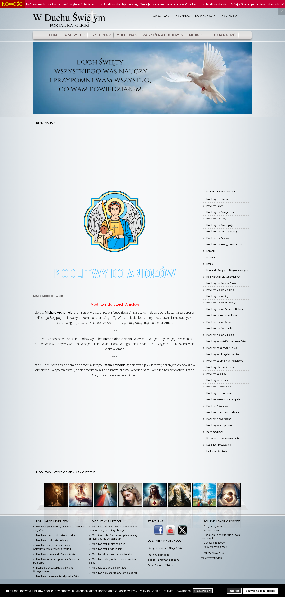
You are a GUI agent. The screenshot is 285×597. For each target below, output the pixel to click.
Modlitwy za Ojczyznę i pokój (222, 348)
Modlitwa (125, 35)
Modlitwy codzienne (217, 199)
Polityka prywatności (214, 526)
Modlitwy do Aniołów (218, 238)
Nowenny (211, 257)
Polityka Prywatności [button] (177, 590)
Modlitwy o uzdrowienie (219, 393)
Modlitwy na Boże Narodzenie (223, 412)
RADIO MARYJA (182, 16)
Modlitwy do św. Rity (217, 296)
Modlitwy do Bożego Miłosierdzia (224, 244)
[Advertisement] (142, 154)
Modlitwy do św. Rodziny (220, 322)
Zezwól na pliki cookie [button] (260, 590)
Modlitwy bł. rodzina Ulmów (221, 315)
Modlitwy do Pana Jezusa (220, 212)
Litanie (210, 264)
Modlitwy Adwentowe (218, 406)
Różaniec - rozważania (218, 444)
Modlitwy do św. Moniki (219, 328)
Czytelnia (99, 35)
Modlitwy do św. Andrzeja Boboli (224, 309)
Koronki (210, 251)
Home (54, 35)
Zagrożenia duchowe (161, 35)
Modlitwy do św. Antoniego (221, 302)
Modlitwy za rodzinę (217, 380)
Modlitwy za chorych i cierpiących (224, 354)
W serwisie (73, 35)
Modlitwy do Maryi (216, 218)
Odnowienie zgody (214, 542)
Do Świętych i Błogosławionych (223, 276)
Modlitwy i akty (214, 205)
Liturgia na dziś (222, 35)
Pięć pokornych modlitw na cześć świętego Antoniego (63, 4)
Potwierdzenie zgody (215, 547)
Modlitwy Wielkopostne (219, 425)
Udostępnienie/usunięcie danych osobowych (220, 536)
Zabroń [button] (234, 590)
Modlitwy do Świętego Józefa (222, 225)
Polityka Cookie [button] (149, 590)
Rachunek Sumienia (216, 451)
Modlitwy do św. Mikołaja (220, 335)
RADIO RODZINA (229, 16)
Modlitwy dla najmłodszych (221, 367)
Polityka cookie (211, 530)
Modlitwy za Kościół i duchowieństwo (226, 341)
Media (194, 35)
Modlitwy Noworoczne (218, 419)
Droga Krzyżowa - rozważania (222, 438)
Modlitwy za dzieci (216, 373)
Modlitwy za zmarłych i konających (225, 360)
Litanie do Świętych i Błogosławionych (227, 270)
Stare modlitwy (214, 432)
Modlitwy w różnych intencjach (223, 399)
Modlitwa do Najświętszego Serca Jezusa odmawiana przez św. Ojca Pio (153, 4)
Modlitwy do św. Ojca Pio (220, 289)
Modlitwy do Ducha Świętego (222, 231)
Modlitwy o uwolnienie (218, 386)
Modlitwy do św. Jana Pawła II (222, 283)
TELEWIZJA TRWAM (159, 16)
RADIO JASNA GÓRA (205, 16)
